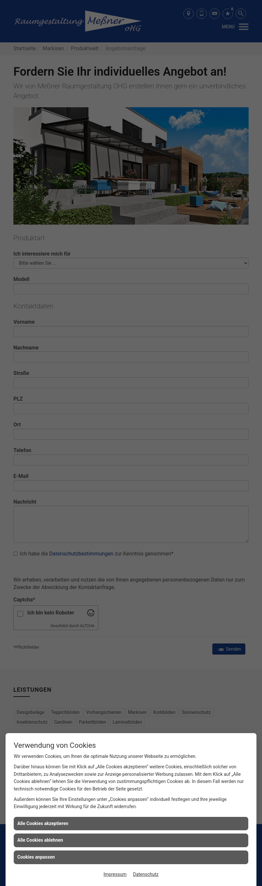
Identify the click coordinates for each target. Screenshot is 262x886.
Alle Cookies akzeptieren (42, 823)
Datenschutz (145, 874)
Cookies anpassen (36, 857)
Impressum (115, 874)
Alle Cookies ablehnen (40, 840)
